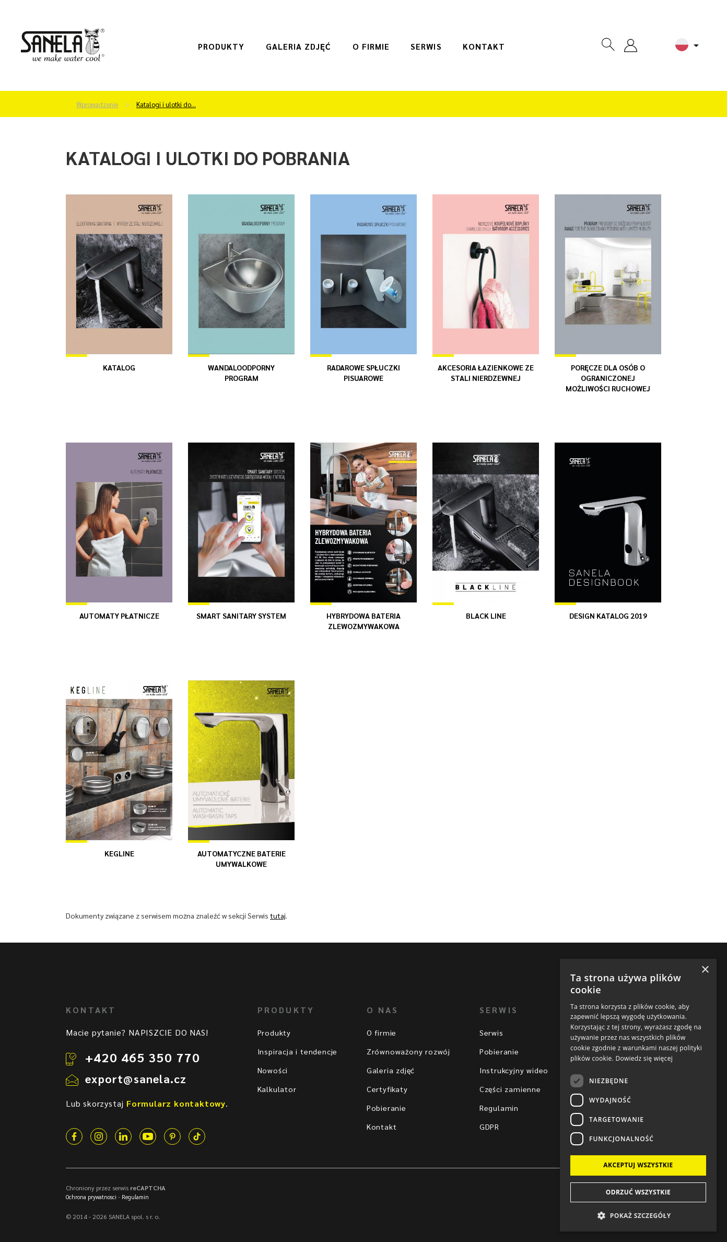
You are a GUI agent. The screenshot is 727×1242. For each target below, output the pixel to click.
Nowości (272, 1070)
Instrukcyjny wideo (513, 1070)
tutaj (278, 915)
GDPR (489, 1126)
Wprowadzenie (97, 104)
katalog (119, 367)
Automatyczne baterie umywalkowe (241, 858)
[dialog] (638, 1095)
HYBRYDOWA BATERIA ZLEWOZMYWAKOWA (363, 621)
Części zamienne (510, 1089)
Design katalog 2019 (608, 615)
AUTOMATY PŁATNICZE (119, 615)
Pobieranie (386, 1107)
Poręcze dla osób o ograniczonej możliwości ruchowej (608, 378)
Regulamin (499, 1107)
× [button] (705, 970)
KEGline (119, 853)
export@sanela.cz (135, 1078)
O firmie (371, 46)
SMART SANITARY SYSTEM (241, 615)
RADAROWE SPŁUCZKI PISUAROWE (363, 372)
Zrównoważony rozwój (408, 1051)
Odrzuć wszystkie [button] (638, 1192)
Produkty (221, 46)
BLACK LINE (486, 615)
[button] (638, 1215)
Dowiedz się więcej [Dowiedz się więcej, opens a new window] (644, 1058)
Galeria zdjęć (299, 46)
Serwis (426, 46)
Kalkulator (277, 1089)
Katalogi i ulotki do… (166, 104)
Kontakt (484, 46)
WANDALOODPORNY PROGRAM (241, 372)
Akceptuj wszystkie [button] (638, 1164)
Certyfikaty (387, 1089)
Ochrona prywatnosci (91, 1197)
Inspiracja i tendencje (297, 1051)
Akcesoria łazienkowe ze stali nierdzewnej (486, 372)
